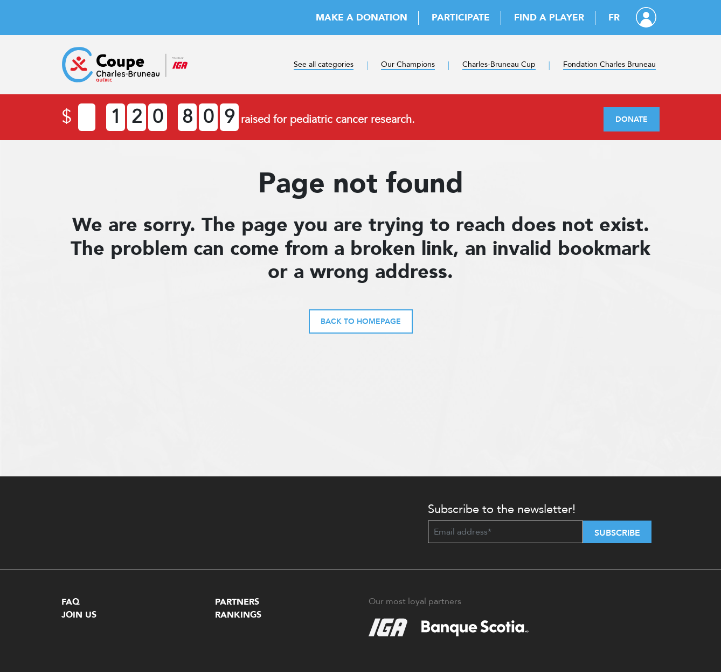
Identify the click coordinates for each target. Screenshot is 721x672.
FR (614, 17)
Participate (461, 17)
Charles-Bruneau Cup (499, 64)
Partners (237, 602)
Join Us (78, 615)
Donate (631, 119)
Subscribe (617, 533)
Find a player (549, 17)
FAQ (70, 602)
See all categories (323, 64)
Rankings (238, 615)
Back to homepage (361, 321)
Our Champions (408, 64)
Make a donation (361, 17)
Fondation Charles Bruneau (609, 64)
